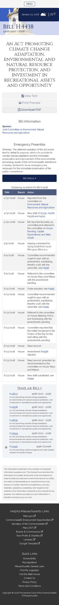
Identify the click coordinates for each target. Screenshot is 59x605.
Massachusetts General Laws (29, 566)
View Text (29, 95)
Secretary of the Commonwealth (30, 524)
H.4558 (13, 407)
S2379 (43, 213)
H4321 (42, 216)
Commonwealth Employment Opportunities (29, 520)
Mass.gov (29, 516)
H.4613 (13, 393)
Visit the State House (29, 574)
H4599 (45, 307)
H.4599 (13, 433)
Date (9, 192)
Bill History (29, 178)
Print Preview (29, 102)
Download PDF (29, 109)
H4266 (51, 213)
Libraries (29, 539)
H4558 (45, 268)
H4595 (51, 288)
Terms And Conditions (29, 586)
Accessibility (29, 558)
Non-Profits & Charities (29, 535)
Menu (30, 3)
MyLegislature (29, 562)
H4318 (30, 216)
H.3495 (13, 446)
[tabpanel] (29, 284)
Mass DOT (29, 528)
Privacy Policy (29, 582)
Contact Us (29, 578)
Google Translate (29, 543)
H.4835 (13, 420)
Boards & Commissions (29, 531)
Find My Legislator (29, 570)
